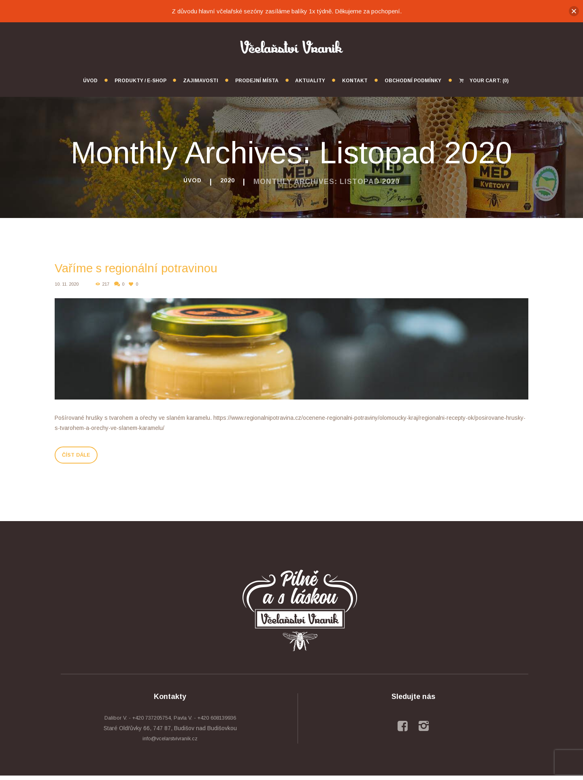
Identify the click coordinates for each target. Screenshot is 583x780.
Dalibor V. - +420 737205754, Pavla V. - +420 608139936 (170, 722)
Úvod (191, 181)
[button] (574, 11)
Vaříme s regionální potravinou (167, 267)
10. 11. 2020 (68, 284)
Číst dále (85, 457)
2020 (229, 181)
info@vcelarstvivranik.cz (170, 742)
